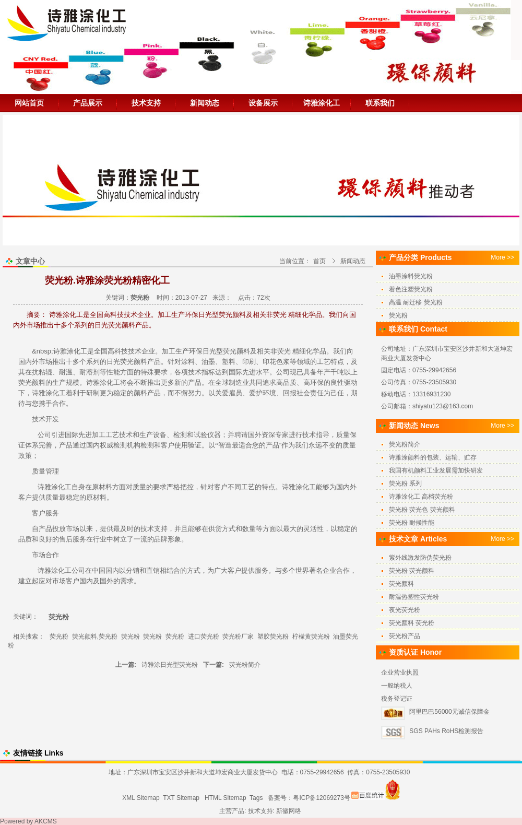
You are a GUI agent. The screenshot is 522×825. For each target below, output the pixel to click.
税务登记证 (396, 698)
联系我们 (380, 103)
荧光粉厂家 (238, 636)
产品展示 (87, 103)
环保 (196, 351)
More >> (502, 257)
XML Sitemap (141, 798)
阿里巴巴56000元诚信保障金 (449, 711)
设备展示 (263, 103)
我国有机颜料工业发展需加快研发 (436, 470)
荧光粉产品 (404, 636)
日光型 (213, 351)
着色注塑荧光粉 (411, 289)
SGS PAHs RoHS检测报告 (446, 731)
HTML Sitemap (225, 798)
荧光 (284, 351)
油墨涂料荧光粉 (411, 276)
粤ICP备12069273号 (321, 798)
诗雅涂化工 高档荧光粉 (421, 496)
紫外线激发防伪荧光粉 (420, 557)
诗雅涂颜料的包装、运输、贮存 (433, 457)
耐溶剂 (89, 372)
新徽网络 (288, 811)
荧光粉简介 (244, 664)
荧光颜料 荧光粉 (411, 623)
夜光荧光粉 (404, 610)
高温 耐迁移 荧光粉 (416, 302)
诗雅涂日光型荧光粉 (169, 664)
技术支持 (146, 103)
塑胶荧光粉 (273, 636)
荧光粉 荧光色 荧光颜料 (422, 509)
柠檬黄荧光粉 (311, 636)
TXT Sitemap (181, 798)
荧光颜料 (236, 351)
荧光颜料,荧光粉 (94, 636)
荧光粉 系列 (405, 483)
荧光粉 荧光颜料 (411, 570)
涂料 (188, 362)
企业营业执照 (400, 672)
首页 (319, 261)
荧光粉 (59, 636)
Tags (256, 798)
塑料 (228, 362)
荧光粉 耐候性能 (411, 522)
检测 (180, 435)
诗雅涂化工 (321, 103)
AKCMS (45, 821)
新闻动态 (204, 103)
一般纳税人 (396, 685)
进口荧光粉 (203, 636)
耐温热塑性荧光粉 (414, 596)
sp (47, 351)
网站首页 (29, 103)
